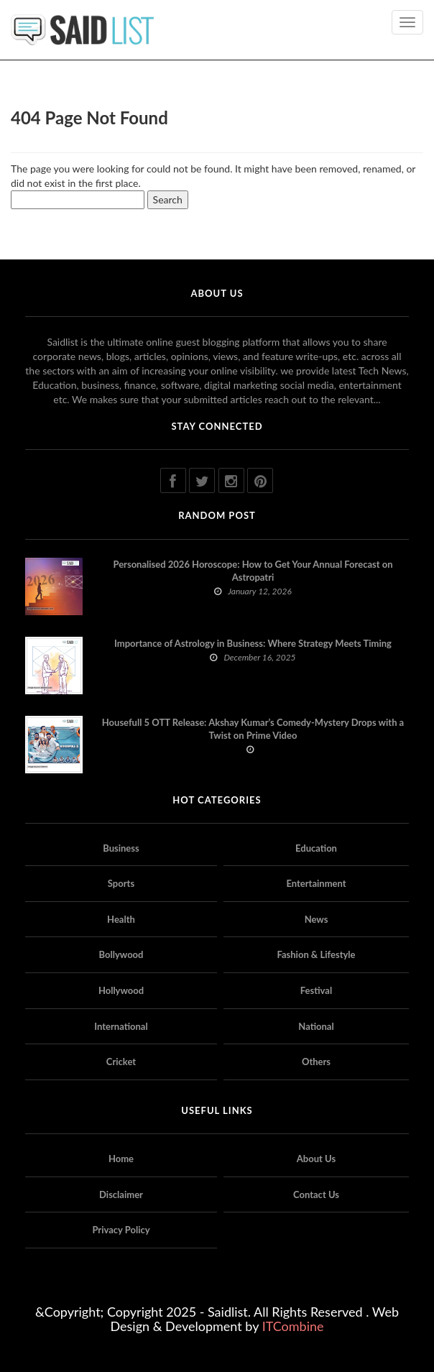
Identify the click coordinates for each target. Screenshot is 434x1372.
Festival (316, 990)
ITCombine (293, 1326)
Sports (121, 883)
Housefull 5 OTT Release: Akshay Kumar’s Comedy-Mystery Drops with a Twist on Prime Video (253, 729)
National (315, 1026)
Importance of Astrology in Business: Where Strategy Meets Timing (253, 643)
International (120, 1026)
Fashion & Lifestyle (316, 954)
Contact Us (316, 1194)
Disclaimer (121, 1194)
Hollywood (121, 990)
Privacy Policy (120, 1229)
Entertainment (316, 883)
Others (316, 1061)
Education (316, 848)
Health (121, 919)
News (316, 919)
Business (121, 848)
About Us (316, 1158)
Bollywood (121, 954)
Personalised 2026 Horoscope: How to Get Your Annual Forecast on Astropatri (252, 570)
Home (121, 1158)
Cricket (121, 1061)
